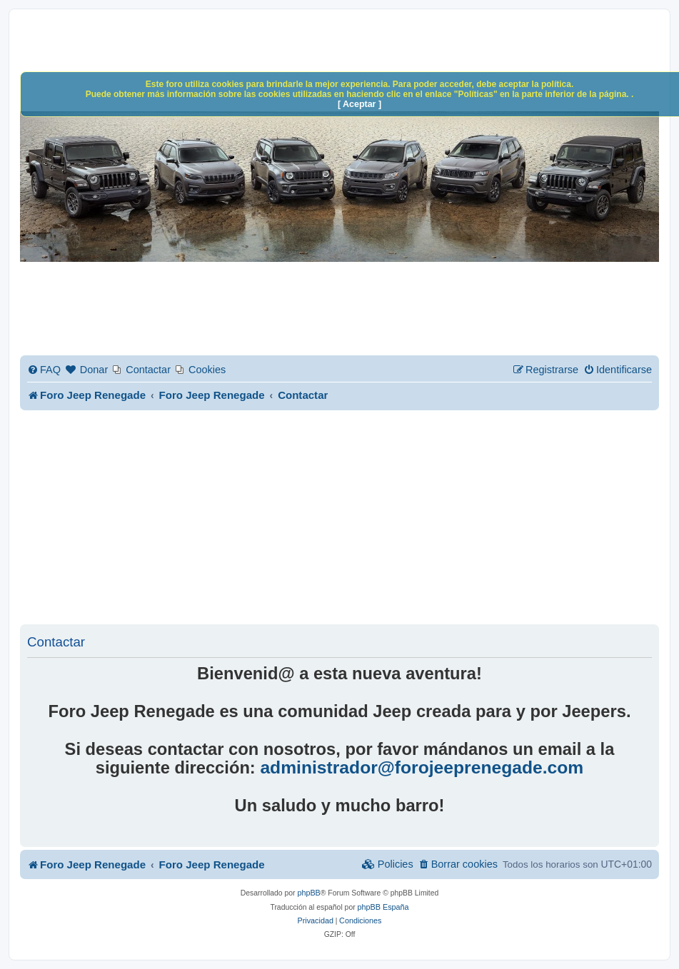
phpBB (308, 892)
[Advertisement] (349, 517)
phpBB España (383, 907)
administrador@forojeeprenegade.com (421, 768)
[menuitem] (44, 370)
